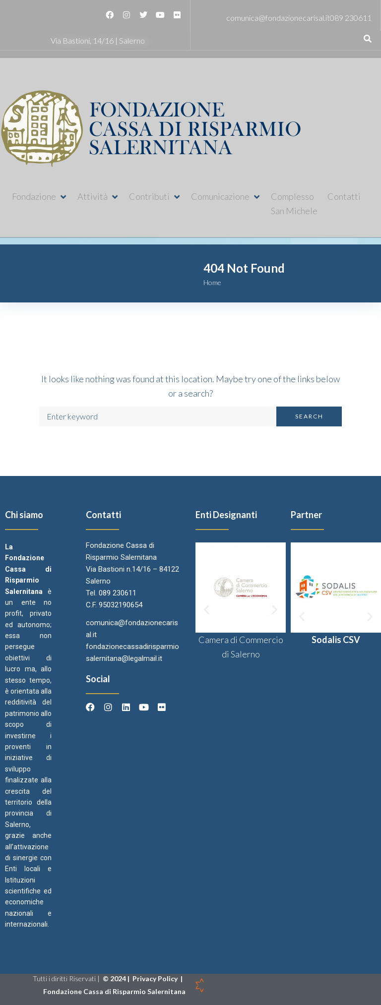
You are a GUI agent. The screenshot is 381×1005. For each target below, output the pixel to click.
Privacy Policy (155, 978)
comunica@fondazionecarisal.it (278, 17)
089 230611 (351, 17)
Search (309, 416)
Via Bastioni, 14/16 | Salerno (98, 40)
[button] (39, 196)
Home (212, 282)
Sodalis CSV (336, 639)
